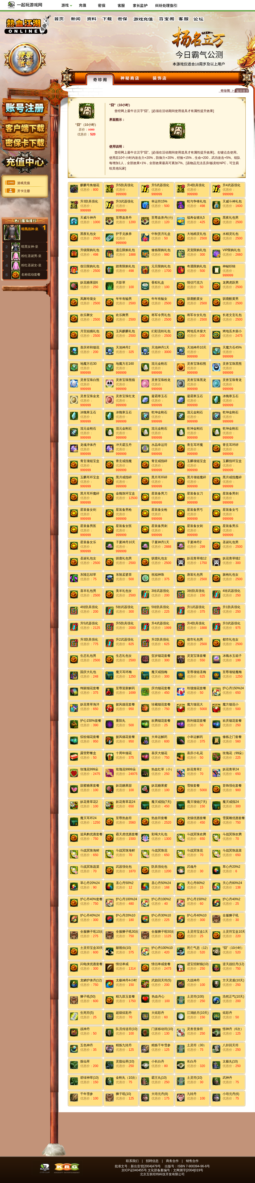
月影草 (120, 282)
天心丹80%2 (196, 883)
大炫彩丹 (157, 1013)
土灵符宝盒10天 (234, 931)
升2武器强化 (125, 639)
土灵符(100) (195, 996)
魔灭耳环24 (88, 818)
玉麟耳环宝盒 (89, 477)
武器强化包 (124, 867)
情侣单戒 (122, 964)
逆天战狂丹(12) (233, 964)
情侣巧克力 (195, 282)
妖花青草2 (194, 769)
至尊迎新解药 (125, 688)
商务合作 (172, 1161)
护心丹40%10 (196, 915)
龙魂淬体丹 (88, 445)
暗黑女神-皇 (29, 246)
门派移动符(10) (162, 1029)
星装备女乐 (88, 542)
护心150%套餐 (90, 721)
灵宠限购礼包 (196, 250)
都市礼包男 (195, 639)
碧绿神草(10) (89, 1078)
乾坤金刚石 (159, 412)
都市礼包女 (231, 639)
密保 (122, 19)
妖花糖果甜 (124, 785)
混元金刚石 (159, 364)
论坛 (199, 19)
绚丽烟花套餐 (89, 688)
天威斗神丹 (88, 217)
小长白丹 (157, 1061)
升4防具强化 (196, 185)
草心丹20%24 (90, 883)
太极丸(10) (230, 1061)
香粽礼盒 (157, 282)
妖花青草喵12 (196, 558)
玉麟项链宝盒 (196, 461)
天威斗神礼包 (232, 201)
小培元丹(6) (231, 1094)
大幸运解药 (159, 737)
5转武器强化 (125, 607)
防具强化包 (159, 867)
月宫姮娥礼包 (89, 331)
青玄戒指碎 (159, 461)
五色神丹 (86, 1045)
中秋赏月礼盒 (161, 234)
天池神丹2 (123, 347)
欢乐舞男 (122, 315)
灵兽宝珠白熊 (89, 380)
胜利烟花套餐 (196, 721)
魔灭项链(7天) (197, 802)
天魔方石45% (232, 347)
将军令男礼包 (161, 315)
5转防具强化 (160, 607)
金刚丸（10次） (127, 1078)
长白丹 (192, 1061)
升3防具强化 (89, 201)
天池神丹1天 (160, 347)
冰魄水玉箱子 (232, 656)
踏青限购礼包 (125, 266)
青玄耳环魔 (195, 445)
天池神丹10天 (196, 347)
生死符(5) (87, 1013)
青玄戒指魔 (124, 461)
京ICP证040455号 (134, 1170)
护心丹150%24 (233, 688)
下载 (106, 19)
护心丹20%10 (125, 915)
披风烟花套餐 (125, 704)
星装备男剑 (231, 493)
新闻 (75, 19)
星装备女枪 (159, 510)
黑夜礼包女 (88, 234)
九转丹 (192, 1094)
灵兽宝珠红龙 (125, 396)
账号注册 (24, 107)
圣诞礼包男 (231, 542)
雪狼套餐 (193, 785)
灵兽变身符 (195, 1029)
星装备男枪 (124, 510)
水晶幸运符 (159, 445)
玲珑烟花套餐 (196, 688)
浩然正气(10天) (233, 996)
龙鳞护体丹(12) (91, 980)
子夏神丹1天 (160, 542)
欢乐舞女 (86, 315)
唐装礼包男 (195, 574)
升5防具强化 (125, 185)
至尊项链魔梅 (232, 672)
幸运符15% (159, 201)
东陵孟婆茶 (124, 574)
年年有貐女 (159, 299)
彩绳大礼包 (159, 834)
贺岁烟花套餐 (161, 656)
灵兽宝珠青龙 (232, 380)
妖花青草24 (231, 769)
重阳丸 (120, 721)
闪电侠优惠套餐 (91, 964)
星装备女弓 (231, 510)
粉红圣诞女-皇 (31, 265)
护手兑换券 (124, 234)
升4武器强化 (231, 185)
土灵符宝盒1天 (197, 931)
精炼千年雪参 (161, 1045)
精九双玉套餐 (125, 996)
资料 (91, 19)
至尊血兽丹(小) (162, 217)
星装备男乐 (231, 526)
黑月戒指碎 (124, 477)
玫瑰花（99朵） (234, 753)
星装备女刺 (195, 526)
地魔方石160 (125, 364)
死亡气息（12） (198, 948)
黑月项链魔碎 (196, 477)
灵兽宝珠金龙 (89, 396)
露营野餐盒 (88, 753)
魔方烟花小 (231, 704)
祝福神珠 (157, 574)
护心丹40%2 (231, 899)
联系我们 (132, 1161)
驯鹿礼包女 (159, 558)
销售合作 (192, 1161)
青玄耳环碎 (231, 445)
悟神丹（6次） (233, 1029)
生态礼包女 (124, 656)
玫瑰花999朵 (89, 769)
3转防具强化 (196, 591)
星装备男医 (88, 526)
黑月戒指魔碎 (232, 477)
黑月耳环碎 (159, 477)
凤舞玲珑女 (88, 299)
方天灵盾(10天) (233, 980)
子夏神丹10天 (125, 542)
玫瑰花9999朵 (126, 769)
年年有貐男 (124, 299)
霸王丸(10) (159, 1078)
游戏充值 (143, 19)
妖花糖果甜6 (89, 282)
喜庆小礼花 (195, 753)
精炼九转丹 (124, 1045)
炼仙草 (85, 1061)
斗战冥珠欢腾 (196, 834)
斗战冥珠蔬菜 (232, 850)
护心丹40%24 (90, 915)
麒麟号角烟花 (89, 185)
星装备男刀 (159, 493)
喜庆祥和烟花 (89, 347)
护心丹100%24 (126, 899)
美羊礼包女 (124, 591)
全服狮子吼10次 (91, 931)
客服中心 (184, 19)
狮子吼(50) (87, 996)
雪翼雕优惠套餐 (234, 818)
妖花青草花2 (89, 802)
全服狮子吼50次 (162, 931)
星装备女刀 (195, 493)
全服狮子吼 (231, 915)
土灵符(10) (194, 1078)
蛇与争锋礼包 (196, 201)
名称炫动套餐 (30, 274)
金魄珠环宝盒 (125, 493)
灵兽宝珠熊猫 (125, 380)
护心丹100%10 (162, 948)
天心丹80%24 (232, 883)
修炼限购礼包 (161, 250)
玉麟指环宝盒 (232, 461)
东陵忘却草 (88, 574)
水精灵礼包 (231, 234)
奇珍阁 (100, 79)
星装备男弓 (195, 510)
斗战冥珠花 (159, 850)
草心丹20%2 (231, 867)
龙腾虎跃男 (231, 282)
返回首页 (242, 91)
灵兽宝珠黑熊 (232, 364)
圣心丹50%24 (161, 883)
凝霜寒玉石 (159, 396)
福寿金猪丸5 (196, 217)
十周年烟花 (124, 753)
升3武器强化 (125, 201)
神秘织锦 (229, 266)
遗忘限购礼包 (125, 250)
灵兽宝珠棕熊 (196, 364)
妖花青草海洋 (89, 704)
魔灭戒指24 (231, 802)
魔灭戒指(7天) (161, 802)
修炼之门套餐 (232, 737)
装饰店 (159, 79)
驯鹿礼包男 (124, 558)
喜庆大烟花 (159, 753)
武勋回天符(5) (161, 980)
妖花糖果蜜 (159, 785)
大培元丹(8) (159, 1094)
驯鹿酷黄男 (231, 299)
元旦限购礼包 (161, 266)
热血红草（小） (162, 769)
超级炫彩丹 (124, 1013)
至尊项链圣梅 (196, 672)
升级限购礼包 (89, 250)
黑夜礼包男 (231, 217)
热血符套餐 (159, 818)
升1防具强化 (231, 607)
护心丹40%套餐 (91, 899)
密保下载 (24, 141)
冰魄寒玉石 (231, 396)
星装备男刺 (159, 526)
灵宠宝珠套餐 (196, 656)
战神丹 (85, 1029)
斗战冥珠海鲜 (89, 850)
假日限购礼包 (89, 266)
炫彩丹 (227, 1013)
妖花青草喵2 (231, 558)
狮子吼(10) (123, 1094)
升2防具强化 (160, 639)
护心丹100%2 (161, 899)
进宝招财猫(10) (198, 964)
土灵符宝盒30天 (91, 948)
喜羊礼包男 (88, 591)
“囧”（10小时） (233, 948)
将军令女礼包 (196, 315)
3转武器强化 (160, 591)
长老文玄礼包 (232, 315)
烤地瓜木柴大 (196, 331)
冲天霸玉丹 (124, 445)
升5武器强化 (160, 185)
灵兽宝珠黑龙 (196, 380)
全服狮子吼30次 (127, 931)
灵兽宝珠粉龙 (161, 380)
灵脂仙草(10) (125, 1061)
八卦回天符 (231, 1045)
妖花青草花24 (125, 802)
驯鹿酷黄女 (195, 299)
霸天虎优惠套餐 (127, 834)
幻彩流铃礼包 (161, 331)
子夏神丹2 (194, 542)
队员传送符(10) (126, 1029)
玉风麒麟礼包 (125, 331)
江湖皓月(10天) (198, 1013)
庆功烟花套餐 (161, 688)
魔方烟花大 (195, 704)
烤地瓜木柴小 (232, 331)
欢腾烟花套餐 (161, 721)
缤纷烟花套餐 (89, 737)
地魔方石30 (88, 364)
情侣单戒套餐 (161, 964)
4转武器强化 (231, 591)
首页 (59, 19)
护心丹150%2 (196, 899)
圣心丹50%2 (125, 883)
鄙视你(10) (123, 948)
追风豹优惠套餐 (91, 834)
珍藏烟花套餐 (161, 704)
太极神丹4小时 (126, 980)
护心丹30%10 (161, 915)
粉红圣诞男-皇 (31, 256)
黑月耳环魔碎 (89, 493)
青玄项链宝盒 (89, 461)
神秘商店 (129, 79)
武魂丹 (192, 867)
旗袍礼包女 (231, 574)
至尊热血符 (124, 818)
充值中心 (24, 160)
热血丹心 (158, 996)
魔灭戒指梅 (159, 672)
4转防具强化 (89, 607)
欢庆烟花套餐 (232, 721)
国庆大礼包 (88, 672)
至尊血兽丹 (124, 217)
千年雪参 (86, 1094)
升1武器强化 (196, 607)
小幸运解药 (195, 737)
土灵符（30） (196, 1045)
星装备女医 (124, 526)
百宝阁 (166, 19)
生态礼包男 (88, 656)
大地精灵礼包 (196, 234)
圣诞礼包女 (88, 558)
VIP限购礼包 (231, 250)
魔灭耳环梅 (124, 672)
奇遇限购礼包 (196, 266)
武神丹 (227, 1078)
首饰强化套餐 (232, 785)
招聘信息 (152, 1161)
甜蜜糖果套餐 (89, 785)
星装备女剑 (88, 510)
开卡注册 (23, 191)
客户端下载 (24, 126)
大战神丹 (193, 980)
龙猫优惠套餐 (196, 818)
